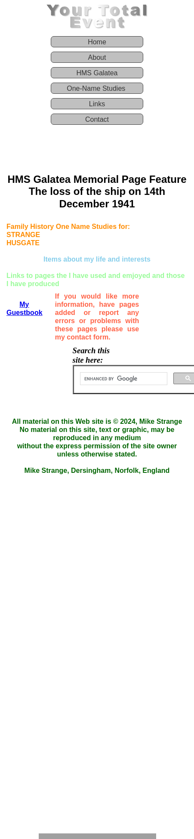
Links (97, 104)
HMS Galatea (96, 73)
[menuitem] (97, 44)
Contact (97, 119)
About (97, 57)
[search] (122, 379)
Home (97, 42)
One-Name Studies (97, 88)
